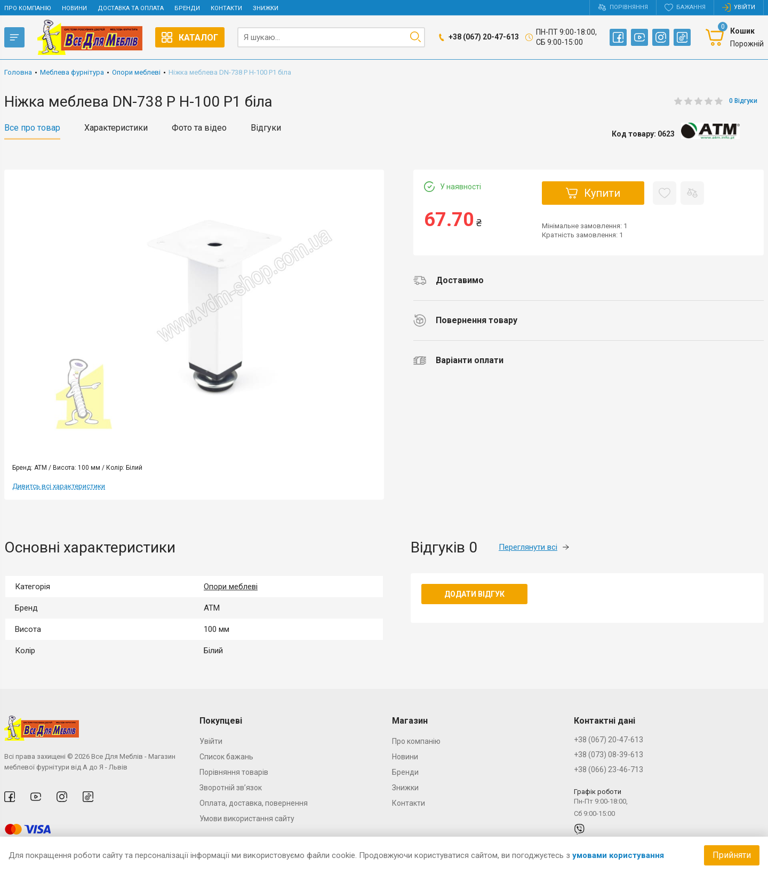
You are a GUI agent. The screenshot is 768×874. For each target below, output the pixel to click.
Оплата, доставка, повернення (253, 803)
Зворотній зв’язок (230, 787)
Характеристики (116, 128)
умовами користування (618, 855)
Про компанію (27, 8)
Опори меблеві (231, 586)
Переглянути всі (534, 547)
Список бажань (226, 756)
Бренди (187, 8)
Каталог (190, 37)
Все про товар (32, 128)
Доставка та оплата (131, 8)
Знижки (265, 8)
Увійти (210, 741)
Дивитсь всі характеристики (58, 486)
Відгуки (266, 128)
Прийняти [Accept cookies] (732, 855)
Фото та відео (199, 128)
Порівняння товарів (233, 772)
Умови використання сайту (246, 818)
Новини (74, 8)
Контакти (226, 8)
